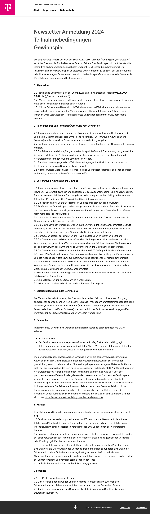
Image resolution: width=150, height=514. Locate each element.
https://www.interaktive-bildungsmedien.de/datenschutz (74, 397)
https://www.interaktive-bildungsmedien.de (82, 199)
